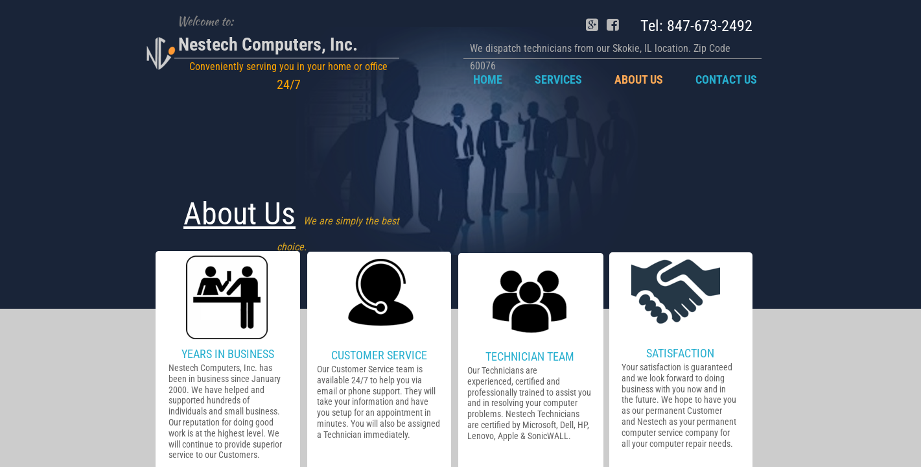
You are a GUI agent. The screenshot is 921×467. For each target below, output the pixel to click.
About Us (638, 79)
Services (558, 79)
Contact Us (726, 79)
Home (487, 79)
